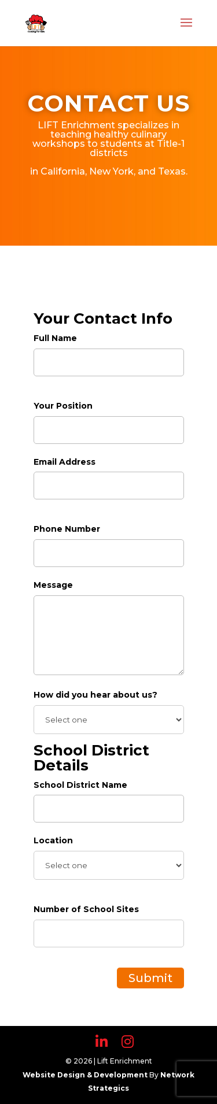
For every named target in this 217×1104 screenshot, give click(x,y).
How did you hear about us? (95, 695)
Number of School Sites (86, 909)
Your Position (63, 406)
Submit (150, 978)
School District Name (80, 785)
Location (53, 840)
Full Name (55, 338)
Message (53, 585)
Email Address (64, 462)
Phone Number (67, 529)
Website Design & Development (86, 1074)
